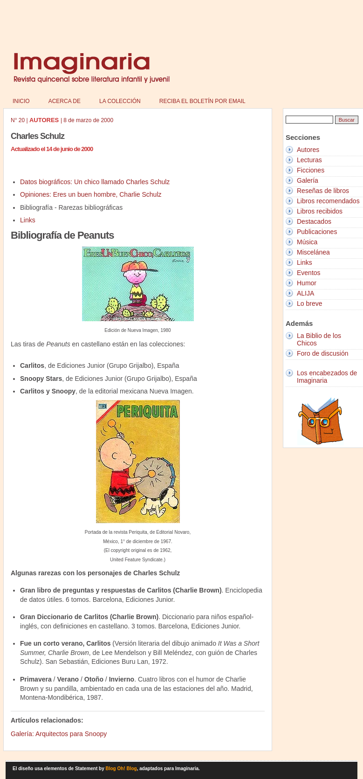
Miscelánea (313, 252)
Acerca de (64, 101)
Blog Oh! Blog (121, 768)
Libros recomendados (328, 201)
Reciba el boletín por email (202, 101)
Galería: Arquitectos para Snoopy (59, 734)
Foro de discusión (323, 353)
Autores (308, 149)
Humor (306, 283)
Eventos (309, 272)
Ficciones (310, 170)
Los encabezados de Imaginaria (327, 376)
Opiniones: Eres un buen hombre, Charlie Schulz (91, 194)
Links (27, 220)
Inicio (21, 101)
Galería (307, 180)
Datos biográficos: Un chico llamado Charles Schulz (95, 182)
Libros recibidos (319, 211)
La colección (120, 101)
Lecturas (309, 160)
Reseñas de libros (323, 190)
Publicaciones (317, 231)
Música (307, 242)
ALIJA (305, 293)
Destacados (314, 221)
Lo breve (309, 303)
